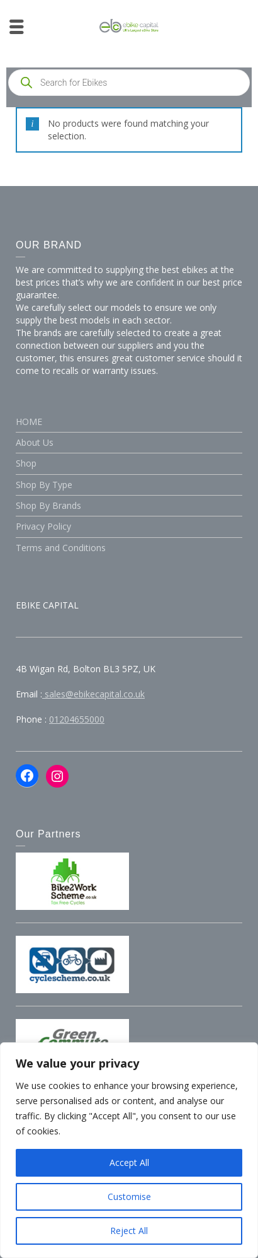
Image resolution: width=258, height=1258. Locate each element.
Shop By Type (44, 485)
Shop (26, 463)
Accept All (129, 1162)
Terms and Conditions (61, 548)
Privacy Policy (43, 526)
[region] (129, 1150)
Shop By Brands (48, 505)
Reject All (129, 1231)
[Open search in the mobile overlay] (129, 82)
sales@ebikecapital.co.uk (93, 694)
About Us (34, 442)
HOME (29, 422)
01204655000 (76, 719)
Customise (129, 1197)
